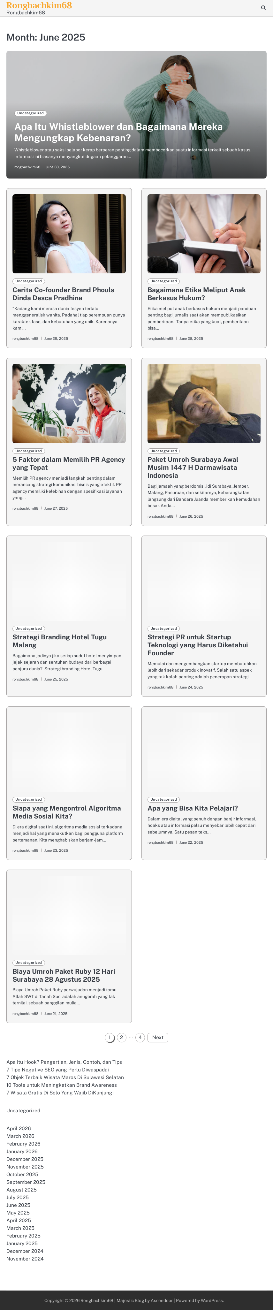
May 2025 (18, 1213)
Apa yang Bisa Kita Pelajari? (193, 808)
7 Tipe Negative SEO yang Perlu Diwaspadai (57, 1070)
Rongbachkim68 (96, 1300)
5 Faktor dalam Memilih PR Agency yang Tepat (68, 463)
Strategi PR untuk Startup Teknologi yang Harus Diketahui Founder (198, 645)
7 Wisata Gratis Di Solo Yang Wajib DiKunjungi (60, 1093)
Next (157, 1037)
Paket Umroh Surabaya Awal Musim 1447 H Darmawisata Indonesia (193, 467)
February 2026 (23, 1144)
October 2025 (22, 1174)
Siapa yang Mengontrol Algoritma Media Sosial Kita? (66, 812)
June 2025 (18, 1205)
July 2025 (17, 1197)
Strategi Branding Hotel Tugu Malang (59, 641)
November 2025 (25, 1167)
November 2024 (25, 1259)
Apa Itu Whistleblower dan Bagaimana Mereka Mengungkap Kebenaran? (118, 132)
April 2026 (18, 1128)
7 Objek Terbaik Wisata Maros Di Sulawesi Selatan (65, 1077)
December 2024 (25, 1251)
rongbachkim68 (27, 167)
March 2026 (20, 1136)
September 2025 (26, 1182)
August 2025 (21, 1190)
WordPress (212, 1300)
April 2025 (18, 1220)
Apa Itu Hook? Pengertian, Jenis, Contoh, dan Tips (64, 1062)
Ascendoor (162, 1300)
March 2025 (20, 1228)
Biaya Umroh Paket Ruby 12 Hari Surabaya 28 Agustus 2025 (63, 975)
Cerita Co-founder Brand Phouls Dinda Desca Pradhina (63, 294)
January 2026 (22, 1151)
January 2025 (22, 1243)
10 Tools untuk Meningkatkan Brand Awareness (61, 1085)
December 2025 (25, 1159)
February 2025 (23, 1236)
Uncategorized (30, 113)
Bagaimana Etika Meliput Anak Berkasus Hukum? (197, 294)
